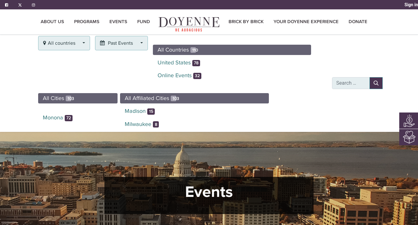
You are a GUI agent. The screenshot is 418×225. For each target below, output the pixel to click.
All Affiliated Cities (152, 98)
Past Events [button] (117, 43)
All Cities (58, 98)
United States (179, 62)
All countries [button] (60, 43)
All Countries (178, 50)
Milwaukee (142, 124)
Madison (140, 111)
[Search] (376, 83)
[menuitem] (189, 24)
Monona (58, 117)
